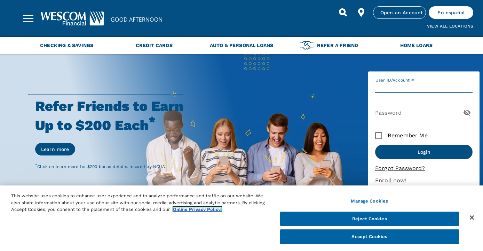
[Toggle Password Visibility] (467, 112)
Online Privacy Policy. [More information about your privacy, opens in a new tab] (197, 209)
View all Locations (450, 26)
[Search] (343, 13)
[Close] (472, 217)
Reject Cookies (369, 218)
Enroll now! (390, 180)
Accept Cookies (369, 236)
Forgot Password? (400, 168)
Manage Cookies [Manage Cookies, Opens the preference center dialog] (369, 201)
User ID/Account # (394, 80)
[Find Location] (361, 13)
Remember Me (408, 135)
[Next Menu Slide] (470, 45)
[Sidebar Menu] (28, 18)
